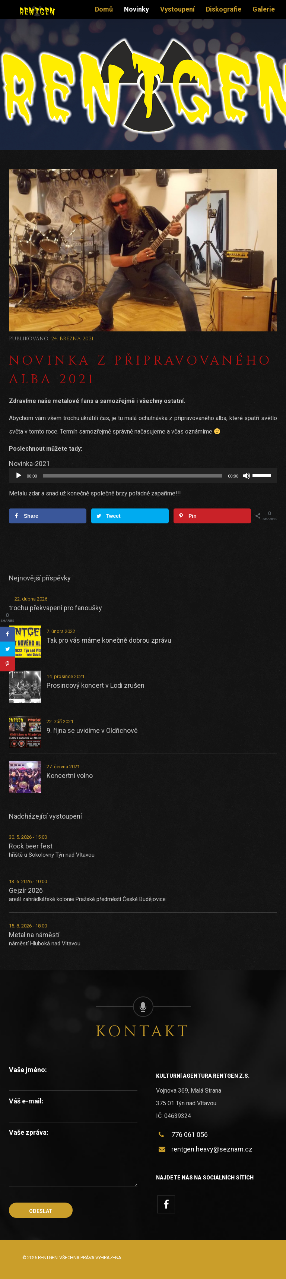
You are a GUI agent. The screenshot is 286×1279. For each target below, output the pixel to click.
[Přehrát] (18, 475)
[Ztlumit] (246, 475)
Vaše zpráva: (28, 1132)
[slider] (132, 476)
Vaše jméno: (28, 1070)
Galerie (263, 9)
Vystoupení (177, 9)
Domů (104, 9)
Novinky (136, 9)
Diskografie (223, 9)
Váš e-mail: (26, 1101)
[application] (143, 475)
